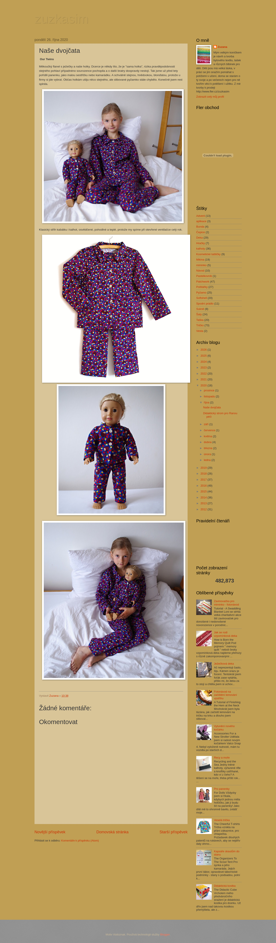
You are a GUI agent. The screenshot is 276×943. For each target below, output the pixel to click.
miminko (201, 265)
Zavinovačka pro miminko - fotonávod (226, 603)
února (208, 454)
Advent (200, 215)
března (208, 448)
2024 (204, 361)
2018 (204, 473)
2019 (204, 467)
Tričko (200, 325)
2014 (204, 497)
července (210, 430)
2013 (204, 503)
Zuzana (222, 46)
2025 (204, 355)
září (206, 424)
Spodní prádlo (204, 303)
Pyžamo (201, 292)
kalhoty (200, 248)
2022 (204, 373)
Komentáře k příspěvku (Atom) (80, 840)
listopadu (210, 396)
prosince (209, 390)
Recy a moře (222, 757)
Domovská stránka (112, 832)
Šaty (199, 314)
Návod (200, 270)
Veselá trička (222, 820)
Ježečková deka (224, 663)
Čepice (200, 232)
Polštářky (202, 287)
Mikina (200, 259)
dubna (208, 442)
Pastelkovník (204, 276)
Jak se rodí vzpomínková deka (225, 634)
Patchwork (202, 281)
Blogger (165, 934)
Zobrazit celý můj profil (210, 96)
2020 (204, 385)
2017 (204, 479)
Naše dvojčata (212, 407)
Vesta (199, 331)
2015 (204, 491)
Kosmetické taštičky (208, 254)
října (207, 402)
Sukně (200, 309)
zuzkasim (61, 18)
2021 (204, 379)
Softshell (201, 298)
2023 (204, 367)
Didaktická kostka (224, 885)
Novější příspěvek (49, 832)
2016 (204, 485)
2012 (204, 509)
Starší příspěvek (174, 832)
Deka (199, 237)
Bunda (200, 226)
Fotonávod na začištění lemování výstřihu (225, 695)
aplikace (201, 221)
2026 (204, 349)
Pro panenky (221, 788)
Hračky (200, 243)
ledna (207, 460)
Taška (200, 320)
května (208, 436)
